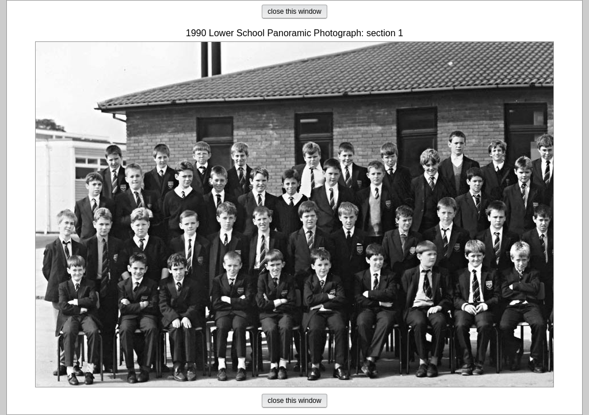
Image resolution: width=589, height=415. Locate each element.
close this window (294, 11)
